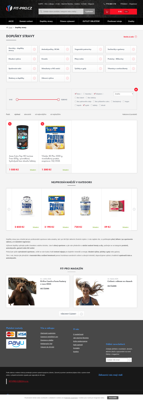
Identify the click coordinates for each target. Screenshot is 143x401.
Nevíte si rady (129, 37)
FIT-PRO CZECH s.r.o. (19, 381)
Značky (131, 21)
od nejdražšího (55, 114)
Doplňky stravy (46, 21)
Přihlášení (123, 4)
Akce (79, 94)
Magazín (91, 4)
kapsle (79, 105)
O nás (58, 4)
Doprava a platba (46, 340)
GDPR (40, 4)
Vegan (127, 101)
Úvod (10, 27)
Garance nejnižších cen (49, 337)
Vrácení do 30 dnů (47, 347)
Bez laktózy (92, 98)
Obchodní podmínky (47, 333)
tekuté (103, 105)
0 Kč (123, 11)
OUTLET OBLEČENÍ (91, 21)
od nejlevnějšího (40, 114)
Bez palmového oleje (84, 101)
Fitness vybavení (67, 21)
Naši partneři (78, 345)
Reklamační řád (46, 344)
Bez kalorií (80, 98)
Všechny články (69, 314)
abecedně (27, 114)
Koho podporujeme (80, 341)
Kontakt (83, 4)
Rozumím (113, 398)
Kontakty (76, 348)
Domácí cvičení (26, 21)
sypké (87, 105)
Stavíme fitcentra (67, 4)
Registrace (133, 4)
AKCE (11, 21)
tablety (95, 105)
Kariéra (77, 4)
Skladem (99, 94)
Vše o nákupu (49, 4)
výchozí (17, 114)
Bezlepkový (117, 101)
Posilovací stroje (115, 21)
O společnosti (78, 334)
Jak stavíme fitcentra (81, 338)
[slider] (17, 99)
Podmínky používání (70, 398)
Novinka (88, 94)
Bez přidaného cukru (102, 101)
